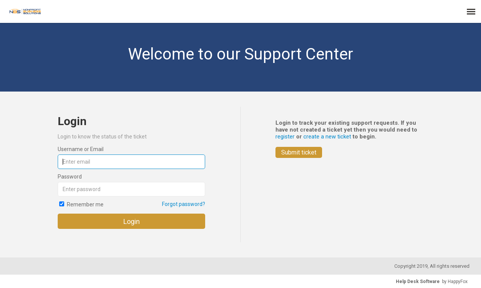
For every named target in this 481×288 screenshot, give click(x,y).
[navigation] (471, 11)
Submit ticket (298, 152)
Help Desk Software (418, 281)
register (285, 136)
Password (70, 177)
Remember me (85, 204)
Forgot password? (183, 204)
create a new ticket (327, 136)
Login (131, 221)
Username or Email (81, 149)
